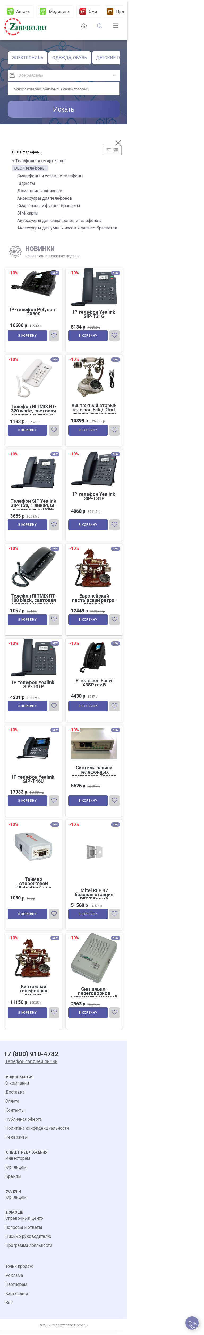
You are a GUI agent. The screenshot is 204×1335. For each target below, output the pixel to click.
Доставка (14, 1097)
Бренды (13, 1181)
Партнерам (16, 1289)
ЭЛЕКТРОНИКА (27, 57)
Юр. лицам (15, 1172)
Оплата (12, 1106)
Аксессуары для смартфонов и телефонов (59, 220)
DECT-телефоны (30, 168)
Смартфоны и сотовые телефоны (50, 175)
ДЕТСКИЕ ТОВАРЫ (115, 57)
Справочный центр (24, 1223)
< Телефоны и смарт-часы (39, 160)
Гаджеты (26, 183)
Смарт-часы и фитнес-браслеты (48, 205)
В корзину (28, 336)
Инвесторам (17, 1163)
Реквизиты (16, 1142)
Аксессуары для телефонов (44, 198)
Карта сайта (16, 1298)
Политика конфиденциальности (37, 1133)
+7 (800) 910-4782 (31, 1059)
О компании (17, 1088)
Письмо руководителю (28, 1241)
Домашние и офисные (39, 190)
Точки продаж (19, 1271)
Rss (9, 1307)
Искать (63, 109)
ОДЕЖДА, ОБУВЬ (69, 57)
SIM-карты (28, 213)
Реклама (14, 1280)
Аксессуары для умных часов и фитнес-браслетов (67, 228)
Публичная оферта (23, 1124)
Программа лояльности (28, 1250)
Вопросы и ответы (23, 1232)
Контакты (15, 1115)
